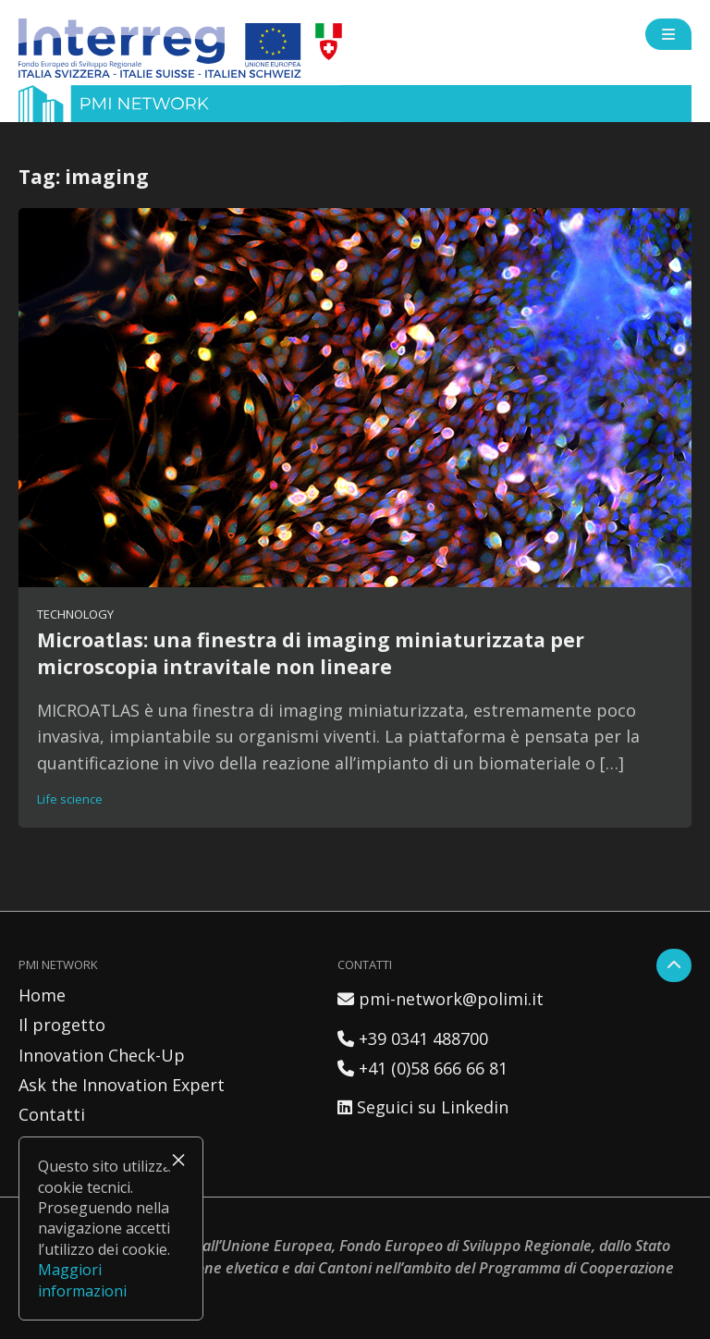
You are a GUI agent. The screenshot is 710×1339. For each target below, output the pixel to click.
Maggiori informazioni (82, 1279)
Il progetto (61, 1024)
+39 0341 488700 (412, 1038)
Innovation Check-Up (101, 1055)
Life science (70, 799)
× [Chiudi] (178, 1160)
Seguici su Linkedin (422, 1107)
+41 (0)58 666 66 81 (422, 1068)
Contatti (51, 1114)
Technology (75, 614)
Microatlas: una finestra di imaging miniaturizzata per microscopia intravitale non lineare (310, 653)
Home (42, 995)
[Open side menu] (668, 34)
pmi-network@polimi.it (440, 999)
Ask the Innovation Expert (121, 1085)
